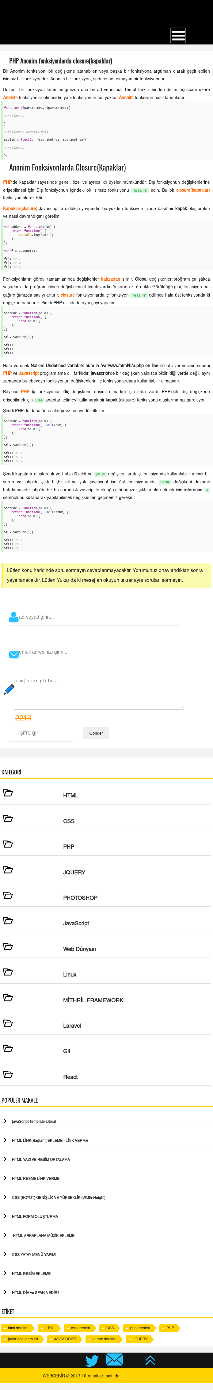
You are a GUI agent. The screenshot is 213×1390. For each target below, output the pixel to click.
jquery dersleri (104, 1346)
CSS (110, 1335)
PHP (170, 1335)
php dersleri (140, 1335)
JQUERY (140, 1346)
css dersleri (80, 1335)
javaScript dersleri (23, 1346)
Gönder (96, 740)
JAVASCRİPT (65, 1346)
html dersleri (18, 1335)
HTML (50, 1335)
